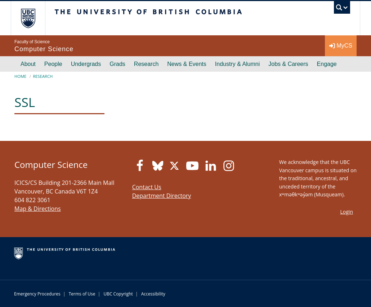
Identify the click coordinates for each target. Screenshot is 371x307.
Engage (327, 64)
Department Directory (161, 196)
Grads (117, 64)
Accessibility (153, 294)
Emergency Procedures (37, 294)
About (28, 64)
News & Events (186, 64)
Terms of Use (82, 294)
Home (20, 76)
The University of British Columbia (33, 18)
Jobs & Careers (288, 64)
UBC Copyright (118, 294)
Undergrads (86, 64)
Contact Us (146, 187)
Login (346, 211)
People (53, 64)
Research (146, 64)
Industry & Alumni (237, 64)
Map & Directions (37, 209)
